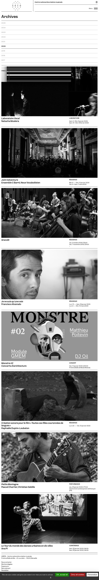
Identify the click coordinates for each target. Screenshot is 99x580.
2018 (3, 55)
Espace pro (5, 566)
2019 (3, 51)
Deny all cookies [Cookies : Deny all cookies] (77, 575)
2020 (3, 46)
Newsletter (5, 570)
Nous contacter (6, 562)
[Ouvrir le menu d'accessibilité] (97, 2)
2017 (3, 60)
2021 (3, 42)
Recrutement (5, 568)
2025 (3, 23)
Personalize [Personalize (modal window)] (92, 575)
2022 (3, 37)
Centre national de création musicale (48, 2)
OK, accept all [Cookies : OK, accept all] (62, 575)
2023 (3, 32)
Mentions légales (6, 564)
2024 (3, 28)
